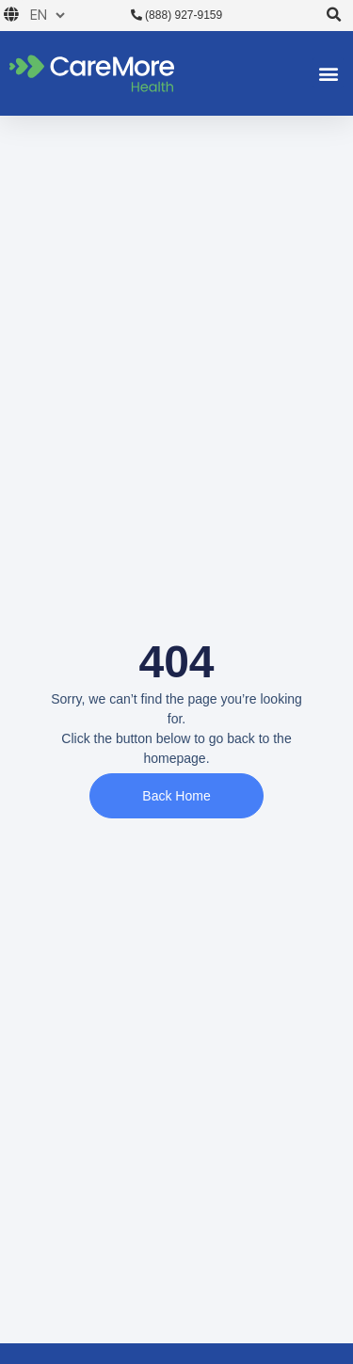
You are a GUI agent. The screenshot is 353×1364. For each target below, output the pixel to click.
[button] (334, 15)
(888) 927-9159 (176, 15)
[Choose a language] (44, 15)
